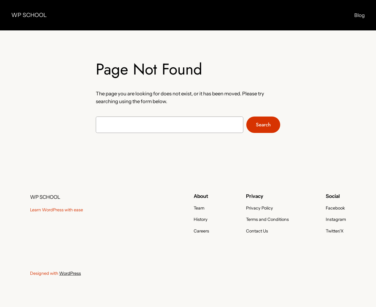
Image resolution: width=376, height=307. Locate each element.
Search (263, 124)
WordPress (70, 273)
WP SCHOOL (29, 14)
